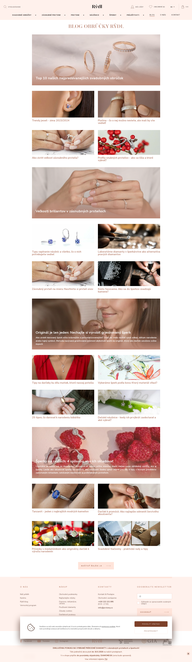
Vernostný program (28, 605)
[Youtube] (43, 641)
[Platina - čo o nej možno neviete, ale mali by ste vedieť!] (129, 107)
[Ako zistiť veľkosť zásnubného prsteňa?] (63, 144)
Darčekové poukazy (67, 614)
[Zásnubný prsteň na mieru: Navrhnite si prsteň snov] (63, 276)
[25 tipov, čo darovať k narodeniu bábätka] (63, 404)
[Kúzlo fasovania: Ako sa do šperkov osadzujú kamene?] (129, 277)
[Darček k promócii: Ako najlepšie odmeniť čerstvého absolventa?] (129, 499)
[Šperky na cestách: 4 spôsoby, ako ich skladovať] (96, 452)
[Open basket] (185, 7)
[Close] (188, 654)
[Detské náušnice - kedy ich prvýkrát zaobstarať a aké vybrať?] (129, 405)
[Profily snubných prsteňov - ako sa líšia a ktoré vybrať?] (129, 146)
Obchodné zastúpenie (107, 598)
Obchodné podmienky (68, 594)
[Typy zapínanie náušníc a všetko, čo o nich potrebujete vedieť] (63, 240)
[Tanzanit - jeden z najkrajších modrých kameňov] (63, 498)
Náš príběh (24, 594)
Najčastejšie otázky (67, 598)
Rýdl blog (24, 601)
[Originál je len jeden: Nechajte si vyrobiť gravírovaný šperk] (96, 324)
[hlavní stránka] (97, 9)
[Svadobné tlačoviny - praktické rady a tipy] (129, 535)
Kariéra (23, 598)
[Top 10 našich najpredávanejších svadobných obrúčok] (96, 59)
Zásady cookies (65, 611)
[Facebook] (26, 641)
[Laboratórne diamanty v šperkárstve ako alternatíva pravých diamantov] (129, 240)
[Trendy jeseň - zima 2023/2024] (63, 106)
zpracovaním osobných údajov (156, 603)
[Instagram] (61, 641)
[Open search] (12, 6)
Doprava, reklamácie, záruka (68, 602)
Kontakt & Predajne (106, 594)
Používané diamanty (67, 607)
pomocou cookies (108, 626)
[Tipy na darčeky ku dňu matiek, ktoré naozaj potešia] (63, 369)
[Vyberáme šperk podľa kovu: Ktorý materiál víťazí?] (129, 369)
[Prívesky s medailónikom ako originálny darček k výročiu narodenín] (63, 537)
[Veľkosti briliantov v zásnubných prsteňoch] (96, 192)
